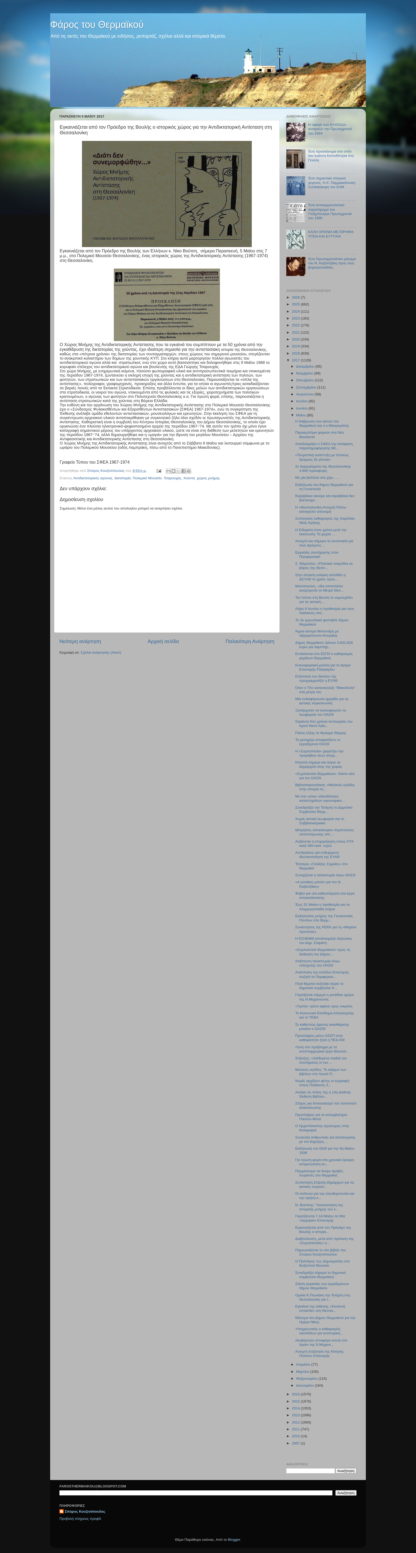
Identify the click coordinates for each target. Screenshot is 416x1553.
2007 (296, 1443)
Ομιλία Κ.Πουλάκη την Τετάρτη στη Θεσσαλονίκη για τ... (322, 1297)
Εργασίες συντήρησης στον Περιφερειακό (317, 554)
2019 (296, 346)
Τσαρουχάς (172, 478)
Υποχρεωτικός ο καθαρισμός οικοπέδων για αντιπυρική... (319, 1331)
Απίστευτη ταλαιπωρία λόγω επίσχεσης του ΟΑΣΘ (317, 963)
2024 (296, 311)
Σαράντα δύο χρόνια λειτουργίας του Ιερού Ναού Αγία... (324, 723)
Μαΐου (301, 415)
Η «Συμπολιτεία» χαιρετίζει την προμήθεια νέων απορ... (319, 753)
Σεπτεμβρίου (306, 387)
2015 (296, 1401)
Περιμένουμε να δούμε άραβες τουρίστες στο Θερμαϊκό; (319, 1173)
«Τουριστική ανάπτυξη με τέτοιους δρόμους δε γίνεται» (322, 457)
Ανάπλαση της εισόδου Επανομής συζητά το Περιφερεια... (322, 974)
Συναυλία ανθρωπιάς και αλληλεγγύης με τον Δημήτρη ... (325, 1139)
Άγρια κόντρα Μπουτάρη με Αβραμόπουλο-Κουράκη (317, 633)
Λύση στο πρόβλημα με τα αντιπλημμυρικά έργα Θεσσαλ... (322, 1049)
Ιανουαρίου (305, 1385)
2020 (296, 339)
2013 (296, 1415)
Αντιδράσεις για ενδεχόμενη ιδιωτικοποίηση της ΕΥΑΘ (317, 855)
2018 (296, 353)
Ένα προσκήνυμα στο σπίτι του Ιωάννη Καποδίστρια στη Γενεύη (331, 155)
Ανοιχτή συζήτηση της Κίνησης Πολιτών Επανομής (319, 1353)
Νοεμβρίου (305, 373)
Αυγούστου (305, 394)
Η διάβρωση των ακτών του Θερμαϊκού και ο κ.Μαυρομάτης (322, 423)
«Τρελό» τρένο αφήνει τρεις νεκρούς (324, 1006)
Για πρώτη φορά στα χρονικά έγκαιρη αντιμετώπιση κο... (324, 1162)
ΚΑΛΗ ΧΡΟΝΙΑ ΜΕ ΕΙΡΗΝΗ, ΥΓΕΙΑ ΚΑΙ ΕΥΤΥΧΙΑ (331, 234)
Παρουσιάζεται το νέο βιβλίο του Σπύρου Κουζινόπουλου (320, 1252)
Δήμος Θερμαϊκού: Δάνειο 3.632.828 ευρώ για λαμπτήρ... (324, 645)
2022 (296, 325)
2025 (296, 304)
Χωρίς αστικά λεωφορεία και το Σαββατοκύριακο (319, 821)
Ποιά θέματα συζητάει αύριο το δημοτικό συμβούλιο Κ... (319, 986)
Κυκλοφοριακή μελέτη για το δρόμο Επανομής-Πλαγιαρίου (323, 667)
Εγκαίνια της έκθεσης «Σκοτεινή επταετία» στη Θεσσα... (320, 1308)
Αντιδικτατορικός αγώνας (92, 478)
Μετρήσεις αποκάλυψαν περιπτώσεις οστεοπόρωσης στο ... (324, 832)
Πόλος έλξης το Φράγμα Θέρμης (320, 733)
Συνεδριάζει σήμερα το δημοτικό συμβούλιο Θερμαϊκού (320, 1275)
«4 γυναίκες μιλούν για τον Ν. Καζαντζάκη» (318, 884)
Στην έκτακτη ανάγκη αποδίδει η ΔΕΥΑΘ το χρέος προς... (320, 577)
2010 (296, 1436)
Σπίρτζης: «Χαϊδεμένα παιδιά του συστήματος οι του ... (321, 1060)
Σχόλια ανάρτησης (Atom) (101, 652)
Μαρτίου (303, 1372)
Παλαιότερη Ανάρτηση (250, 641)
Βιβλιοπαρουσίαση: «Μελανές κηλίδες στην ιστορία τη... (325, 787)
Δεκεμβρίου (305, 366)
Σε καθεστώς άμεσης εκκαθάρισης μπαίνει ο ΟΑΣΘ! (322, 1027)
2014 (296, 1408)
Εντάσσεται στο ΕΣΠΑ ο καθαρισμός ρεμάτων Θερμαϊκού (324, 656)
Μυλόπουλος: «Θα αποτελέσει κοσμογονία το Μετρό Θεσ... (319, 588)
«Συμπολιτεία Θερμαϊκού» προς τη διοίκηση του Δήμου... (322, 952)
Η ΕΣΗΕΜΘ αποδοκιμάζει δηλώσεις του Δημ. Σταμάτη (323, 941)
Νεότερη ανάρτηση (80, 641)
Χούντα (189, 478)
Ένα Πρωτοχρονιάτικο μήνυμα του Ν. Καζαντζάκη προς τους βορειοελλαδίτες (332, 263)
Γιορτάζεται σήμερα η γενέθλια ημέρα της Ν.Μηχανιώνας (324, 997)
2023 (296, 318)
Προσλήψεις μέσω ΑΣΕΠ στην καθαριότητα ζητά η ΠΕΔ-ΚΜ (320, 1038)
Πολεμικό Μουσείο (147, 478)
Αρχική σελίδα (163, 641)
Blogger (234, 1540)
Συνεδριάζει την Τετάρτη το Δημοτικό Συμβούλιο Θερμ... (324, 809)
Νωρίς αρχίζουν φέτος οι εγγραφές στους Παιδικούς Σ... (322, 1083)
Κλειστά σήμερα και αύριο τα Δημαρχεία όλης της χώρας (318, 764)
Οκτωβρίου (305, 380)
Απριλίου (303, 1364)
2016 (296, 1394)
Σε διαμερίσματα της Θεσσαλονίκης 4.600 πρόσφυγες (323, 468)
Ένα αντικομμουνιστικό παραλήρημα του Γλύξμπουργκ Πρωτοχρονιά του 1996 (330, 211)
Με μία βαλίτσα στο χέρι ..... (317, 478)
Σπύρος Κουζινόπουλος (85, 1511)
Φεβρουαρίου (307, 1379)
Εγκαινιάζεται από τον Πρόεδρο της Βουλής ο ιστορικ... (323, 1230)
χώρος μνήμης (208, 478)
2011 (296, 1429)
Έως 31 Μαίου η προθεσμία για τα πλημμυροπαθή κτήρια (322, 907)
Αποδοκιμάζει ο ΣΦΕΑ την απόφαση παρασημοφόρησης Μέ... (324, 446)
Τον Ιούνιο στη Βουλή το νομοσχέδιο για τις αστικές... (324, 600)
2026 (296, 297)
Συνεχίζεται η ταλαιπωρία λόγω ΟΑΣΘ (325, 875)
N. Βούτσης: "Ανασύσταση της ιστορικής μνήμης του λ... (319, 1207)
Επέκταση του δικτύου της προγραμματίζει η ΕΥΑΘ (316, 678)
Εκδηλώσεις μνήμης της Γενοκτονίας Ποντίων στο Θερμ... (324, 918)
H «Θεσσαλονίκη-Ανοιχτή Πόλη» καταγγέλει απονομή (320, 509)
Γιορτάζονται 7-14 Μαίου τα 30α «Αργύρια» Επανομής (320, 1218)
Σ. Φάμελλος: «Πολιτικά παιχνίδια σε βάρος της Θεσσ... (324, 566)
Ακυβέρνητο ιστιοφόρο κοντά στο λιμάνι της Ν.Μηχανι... (321, 1342)
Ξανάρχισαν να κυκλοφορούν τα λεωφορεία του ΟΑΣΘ (320, 712)
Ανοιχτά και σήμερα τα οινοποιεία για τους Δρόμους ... (324, 543)
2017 (296, 360)
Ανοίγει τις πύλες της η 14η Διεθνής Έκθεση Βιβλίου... (323, 1094)
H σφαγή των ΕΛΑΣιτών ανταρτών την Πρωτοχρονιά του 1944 (330, 129)
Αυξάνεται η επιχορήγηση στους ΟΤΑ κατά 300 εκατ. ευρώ (324, 843)
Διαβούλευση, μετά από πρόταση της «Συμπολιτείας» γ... (324, 1241)
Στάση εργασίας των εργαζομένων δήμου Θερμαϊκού (322, 1286)
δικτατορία (122, 478)
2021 (296, 332)
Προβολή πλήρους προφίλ (80, 1519)
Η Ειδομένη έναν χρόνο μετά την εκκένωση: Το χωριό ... (321, 532)
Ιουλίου (302, 401)
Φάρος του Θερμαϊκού (97, 24)
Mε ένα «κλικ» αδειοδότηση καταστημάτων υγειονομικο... (320, 798)
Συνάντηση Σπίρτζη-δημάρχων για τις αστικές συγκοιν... (324, 1184)
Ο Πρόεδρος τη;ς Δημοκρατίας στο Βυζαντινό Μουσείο (322, 1263)
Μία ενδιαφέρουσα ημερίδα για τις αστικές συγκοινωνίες (322, 701)
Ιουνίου (302, 408)
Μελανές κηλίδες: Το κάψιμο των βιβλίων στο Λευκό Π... (320, 1072)
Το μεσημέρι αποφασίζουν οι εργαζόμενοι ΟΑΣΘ (317, 742)
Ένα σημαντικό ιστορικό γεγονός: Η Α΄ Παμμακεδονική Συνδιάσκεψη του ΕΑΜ (331, 182)
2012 (296, 1422)
